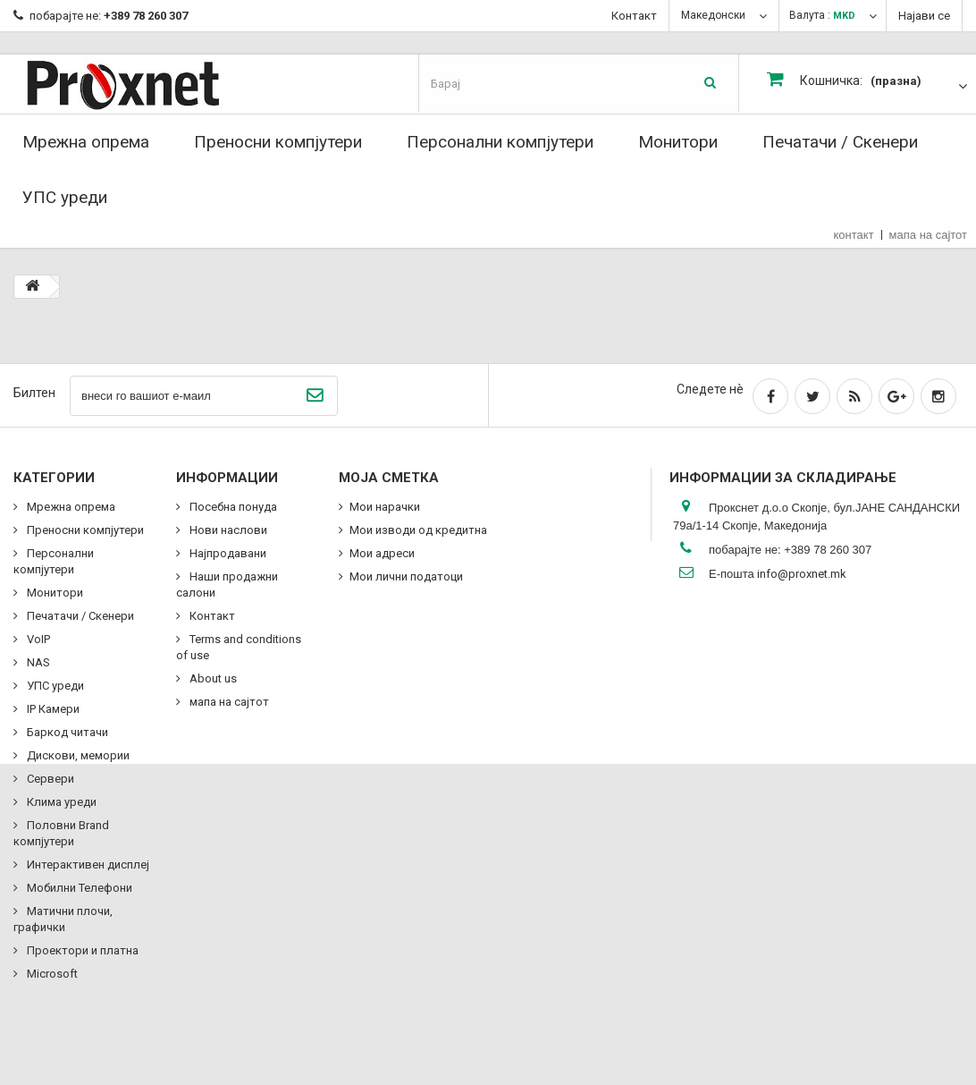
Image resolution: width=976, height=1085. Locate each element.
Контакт (634, 15)
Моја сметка (389, 478)
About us (212, 678)
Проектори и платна (81, 950)
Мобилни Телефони (78, 887)
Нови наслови (227, 530)
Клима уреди (60, 802)
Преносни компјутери (278, 141)
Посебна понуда (232, 506)
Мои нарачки (384, 506)
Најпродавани (226, 553)
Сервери (49, 778)
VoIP (37, 639)
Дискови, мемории (77, 755)
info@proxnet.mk (801, 574)
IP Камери (52, 709)
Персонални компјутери (500, 141)
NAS (37, 662)
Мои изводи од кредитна (418, 530)
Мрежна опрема (85, 141)
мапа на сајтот (928, 235)
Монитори (678, 141)
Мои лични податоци (406, 576)
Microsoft (51, 973)
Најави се (924, 15)
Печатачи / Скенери (840, 141)
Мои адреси (382, 553)
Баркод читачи (66, 732)
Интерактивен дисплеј (86, 864)
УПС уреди (64, 197)
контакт (854, 235)
